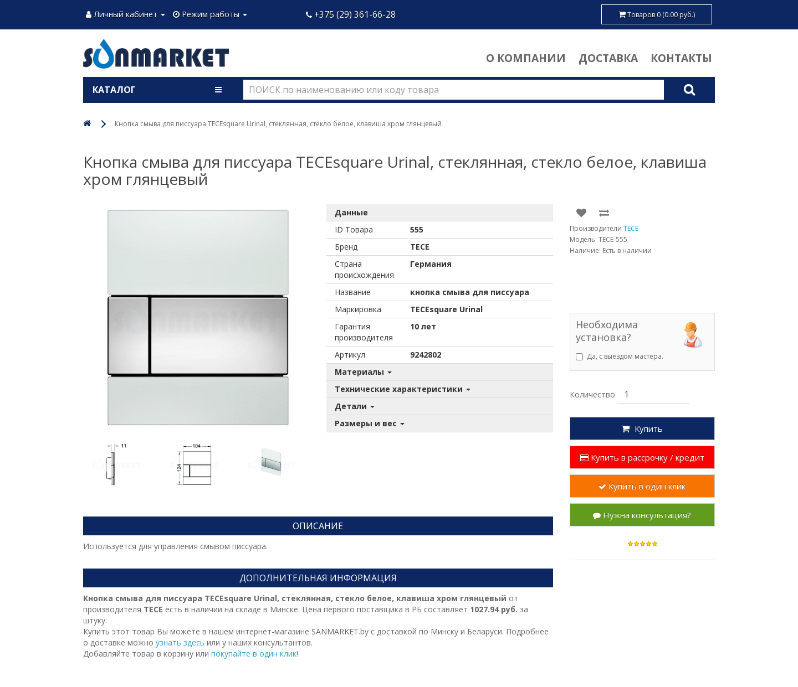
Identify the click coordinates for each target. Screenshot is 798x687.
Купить (642, 428)
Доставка (608, 57)
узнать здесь (180, 642)
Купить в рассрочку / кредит (642, 457)
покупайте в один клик (253, 653)
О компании (526, 57)
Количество (592, 394)
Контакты (681, 57)
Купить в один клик (642, 486)
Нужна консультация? (642, 514)
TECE (630, 228)
